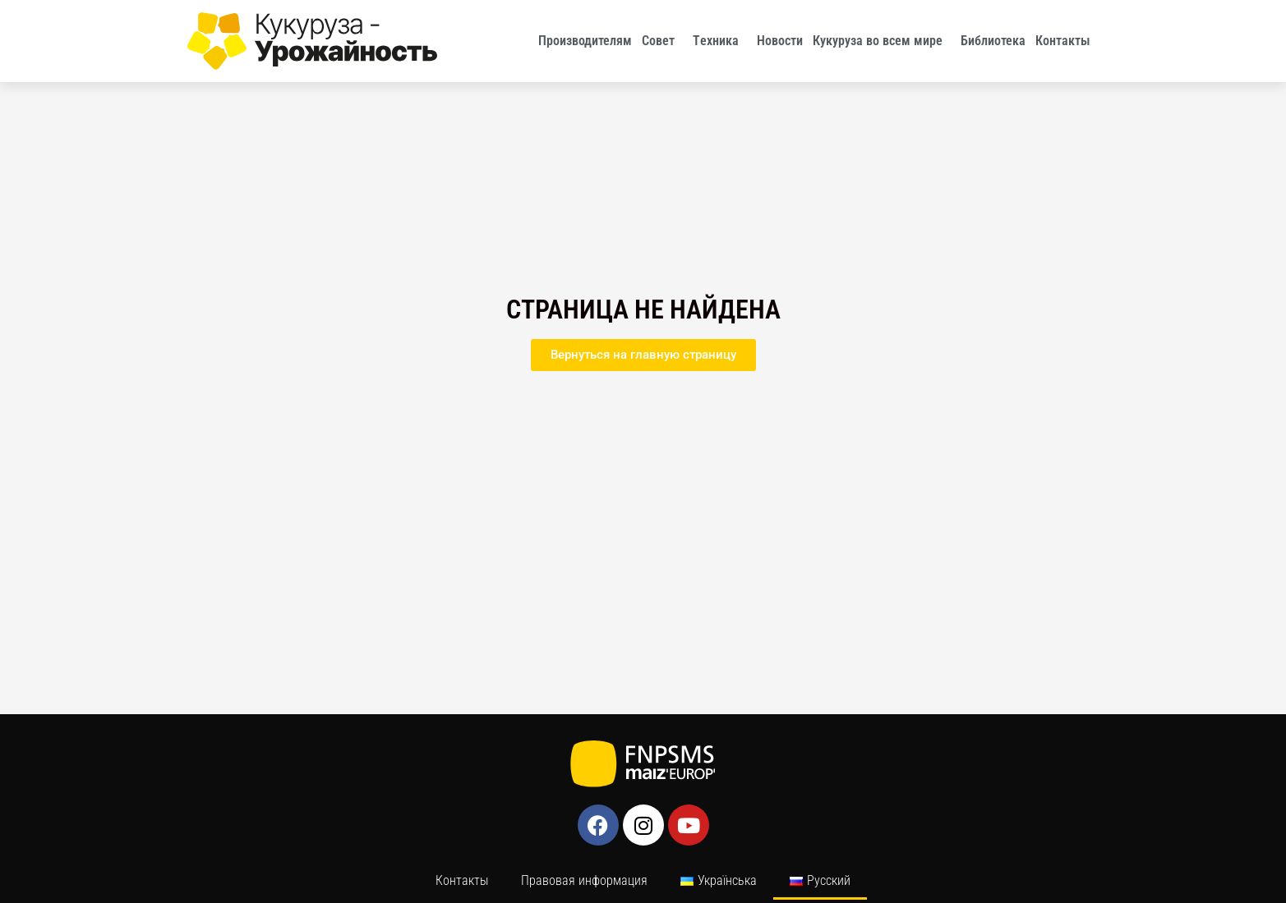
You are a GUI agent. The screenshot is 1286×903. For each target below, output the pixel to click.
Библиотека (993, 40)
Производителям (585, 40)
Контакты (1067, 41)
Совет (662, 41)
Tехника (720, 41)
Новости (780, 40)
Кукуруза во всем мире (882, 41)
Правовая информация (584, 880)
